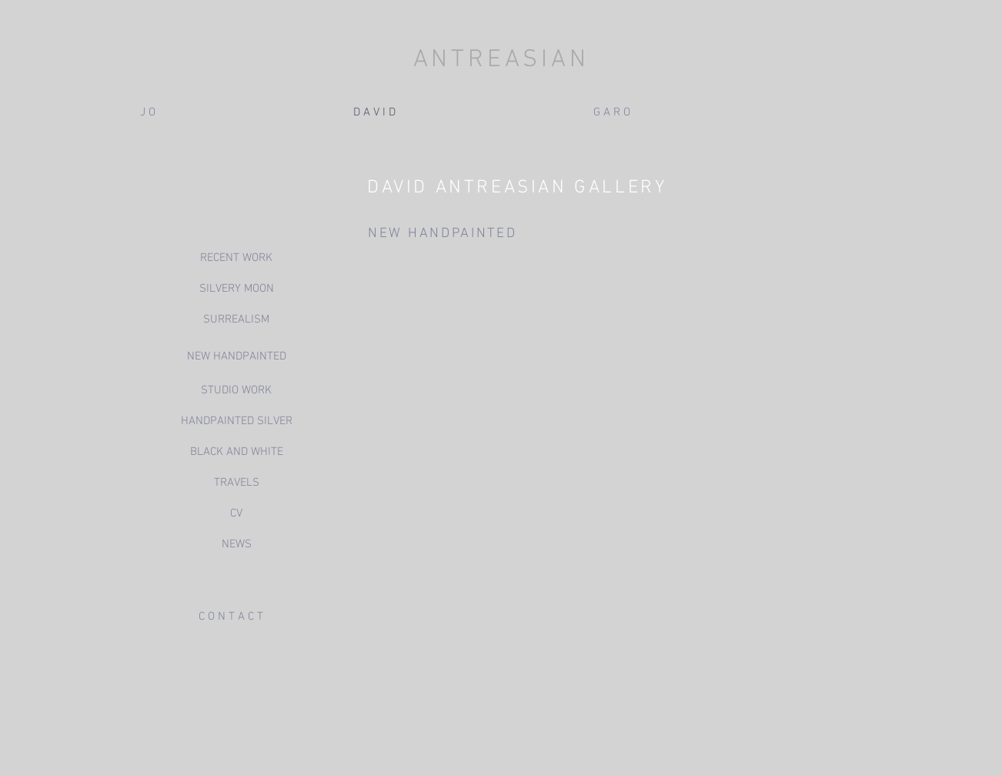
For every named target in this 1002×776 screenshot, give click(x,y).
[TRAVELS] (236, 482)
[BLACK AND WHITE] (236, 451)
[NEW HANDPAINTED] (236, 356)
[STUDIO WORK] (236, 390)
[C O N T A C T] (231, 616)
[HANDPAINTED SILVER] (236, 421)
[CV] (236, 513)
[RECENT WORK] (236, 257)
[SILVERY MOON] (236, 288)
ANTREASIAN (501, 60)
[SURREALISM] (236, 319)
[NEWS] (236, 544)
